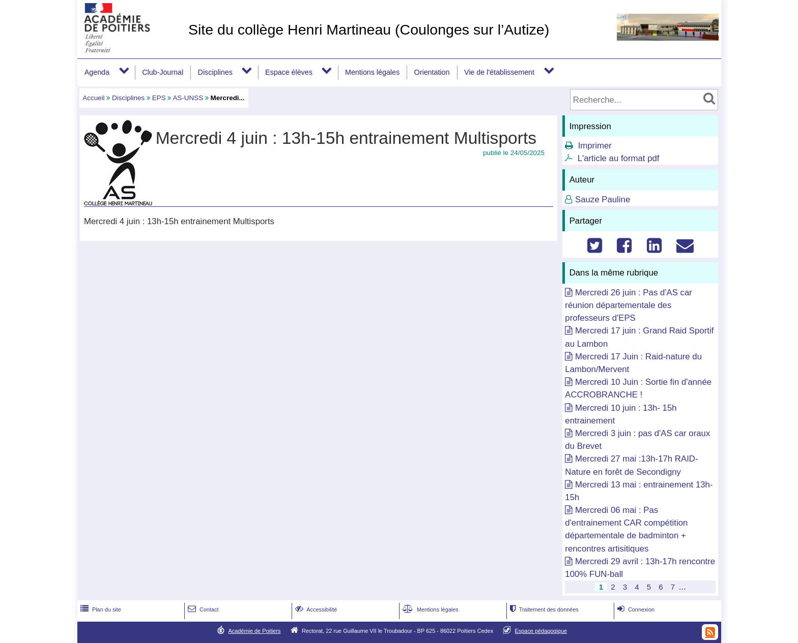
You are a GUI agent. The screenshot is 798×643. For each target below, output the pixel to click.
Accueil (93, 98)
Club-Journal (162, 72)
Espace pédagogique (541, 631)
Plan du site (99, 609)
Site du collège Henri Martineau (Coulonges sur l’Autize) (368, 29)
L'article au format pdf (619, 158)
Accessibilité (315, 609)
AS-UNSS (188, 98)
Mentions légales (372, 72)
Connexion (634, 609)
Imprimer (595, 145)
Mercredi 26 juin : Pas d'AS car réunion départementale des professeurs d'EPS (628, 305)
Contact (202, 609)
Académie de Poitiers (254, 631)
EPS (159, 98)
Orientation (432, 72)
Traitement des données (543, 609)
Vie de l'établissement (499, 72)
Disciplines (215, 72)
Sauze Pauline (602, 199)
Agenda (96, 72)
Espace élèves (288, 72)
